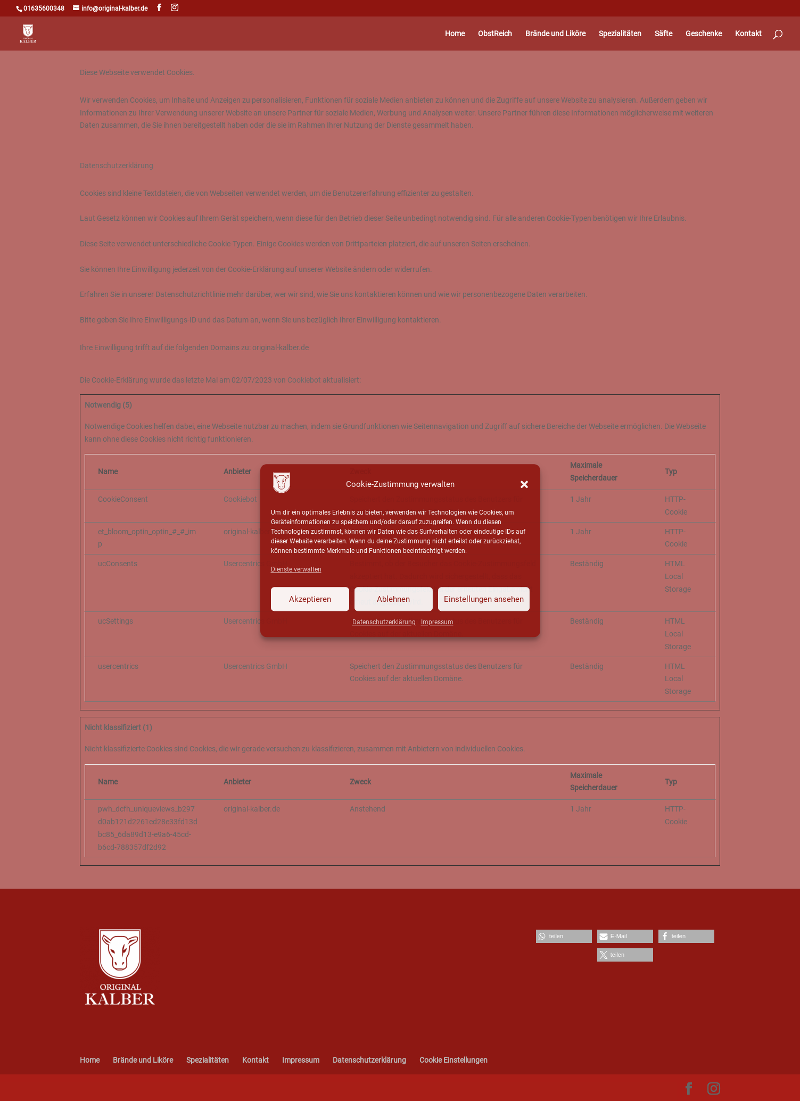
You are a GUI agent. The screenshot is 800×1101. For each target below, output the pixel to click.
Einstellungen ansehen (484, 599)
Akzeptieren (310, 599)
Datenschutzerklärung (384, 622)
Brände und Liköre (555, 34)
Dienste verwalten (296, 570)
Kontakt (748, 34)
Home (455, 34)
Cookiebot (304, 380)
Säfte (663, 34)
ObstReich (495, 34)
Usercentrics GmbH (255, 563)
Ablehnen (393, 599)
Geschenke (704, 34)
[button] (524, 484)
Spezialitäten (620, 34)
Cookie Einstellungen (453, 1060)
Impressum (437, 622)
